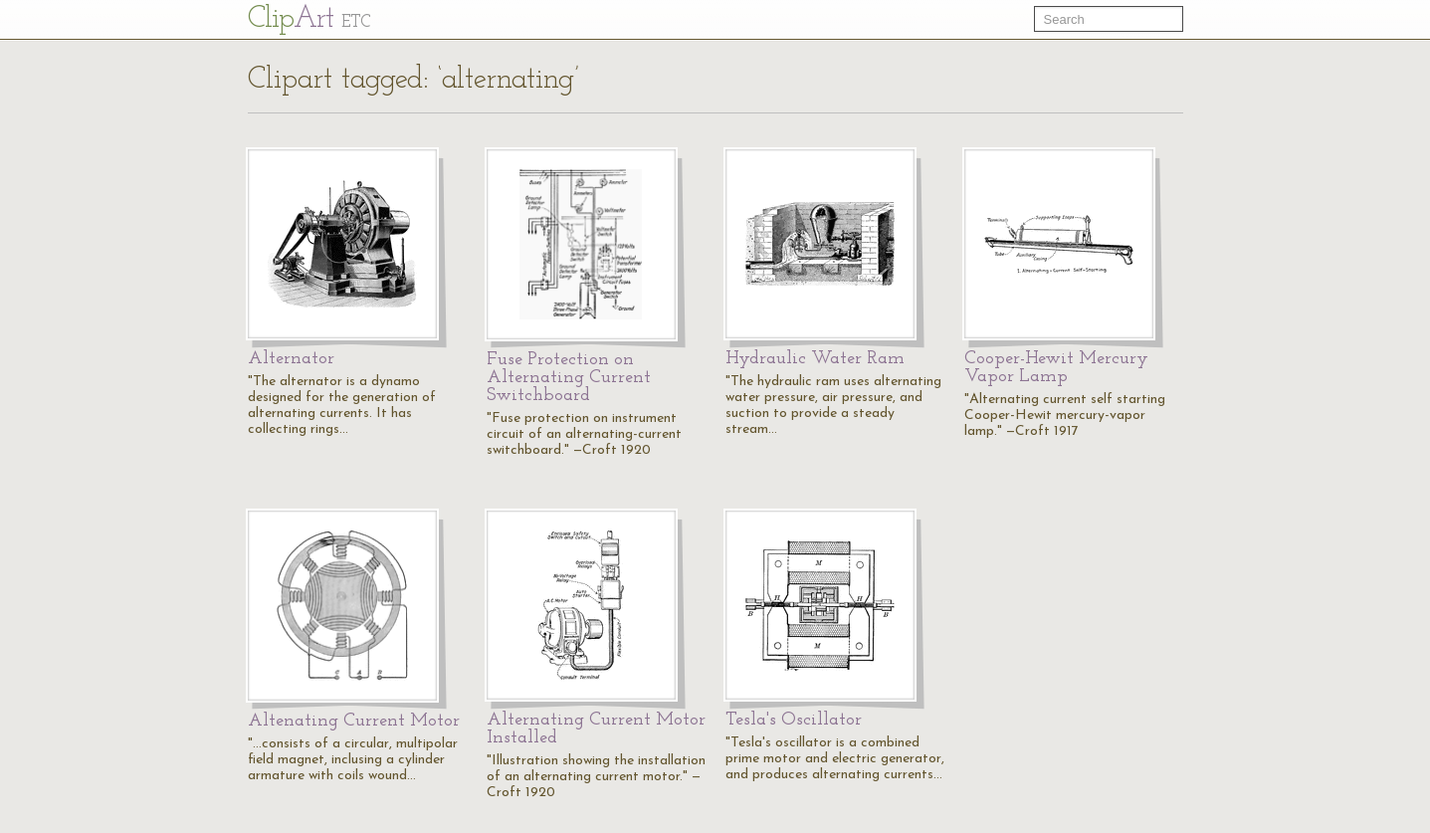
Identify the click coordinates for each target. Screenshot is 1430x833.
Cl (309, 19)
